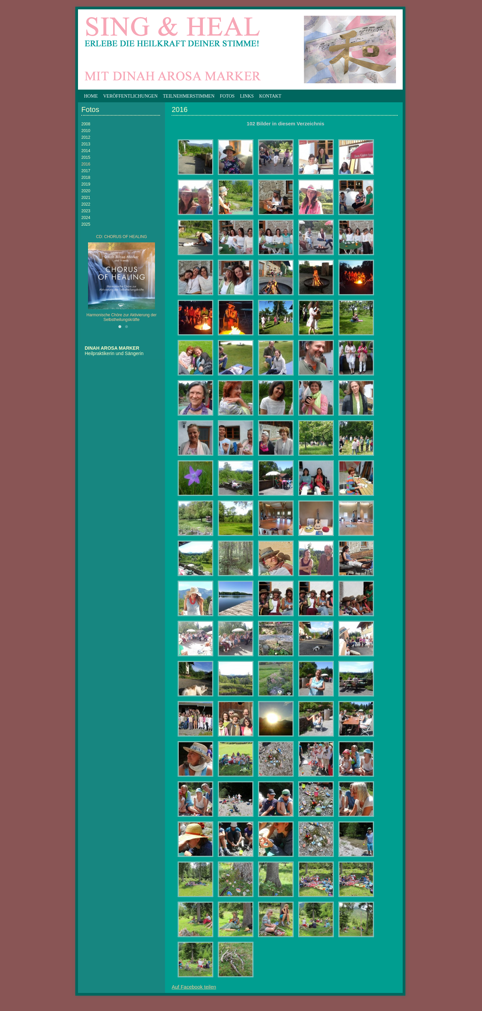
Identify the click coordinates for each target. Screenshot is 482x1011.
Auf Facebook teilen (194, 987)
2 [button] (126, 327)
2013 (85, 144)
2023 (85, 211)
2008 (85, 124)
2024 (85, 217)
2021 (85, 197)
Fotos (227, 96)
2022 (85, 204)
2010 (85, 130)
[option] (121, 279)
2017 (85, 170)
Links (247, 96)
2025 (85, 224)
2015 (85, 157)
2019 (85, 184)
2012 (85, 137)
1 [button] (119, 327)
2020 (85, 191)
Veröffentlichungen (130, 96)
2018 (85, 177)
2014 (85, 150)
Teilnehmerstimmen (189, 96)
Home (91, 96)
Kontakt (270, 96)
